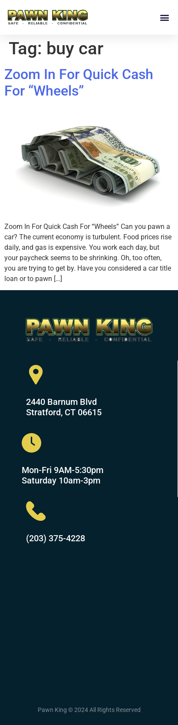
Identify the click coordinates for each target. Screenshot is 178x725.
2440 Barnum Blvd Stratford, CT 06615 (64, 407)
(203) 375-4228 (55, 538)
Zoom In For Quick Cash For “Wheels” (78, 82)
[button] (164, 17)
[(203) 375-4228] (36, 511)
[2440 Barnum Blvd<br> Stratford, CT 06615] (36, 374)
